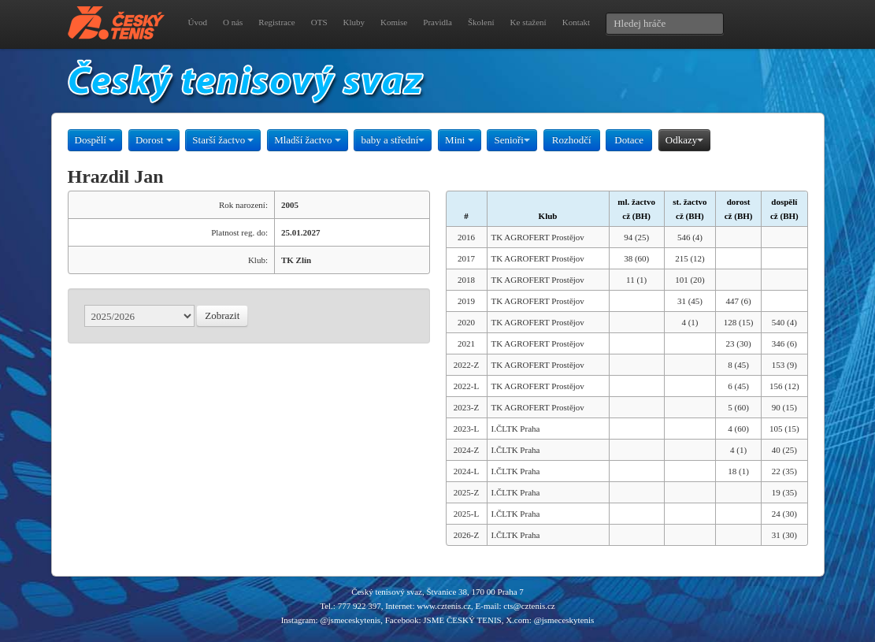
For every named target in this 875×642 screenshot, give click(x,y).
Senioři (512, 140)
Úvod (197, 22)
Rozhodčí (571, 140)
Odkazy (684, 140)
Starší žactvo (223, 140)
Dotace (628, 140)
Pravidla (437, 22)
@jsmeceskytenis (350, 620)
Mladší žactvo (307, 140)
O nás (233, 22)
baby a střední (393, 140)
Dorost (153, 140)
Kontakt (576, 22)
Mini (459, 140)
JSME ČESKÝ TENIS (462, 620)
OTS (319, 22)
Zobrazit (222, 315)
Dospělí (95, 140)
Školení (481, 22)
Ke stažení (528, 22)
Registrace (276, 22)
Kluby (354, 22)
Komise (393, 22)
